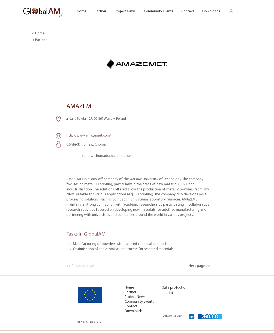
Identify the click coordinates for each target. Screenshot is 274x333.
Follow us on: (172, 316)
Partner (130, 292)
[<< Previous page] (80, 266)
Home (129, 287)
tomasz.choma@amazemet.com (107, 156)
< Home (38, 33)
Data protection (174, 288)
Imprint (167, 293)
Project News (135, 297)
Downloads (133, 311)
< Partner (39, 40)
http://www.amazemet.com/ (88, 135)
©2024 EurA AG (89, 322)
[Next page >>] (199, 266)
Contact (131, 306)
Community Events (139, 302)
